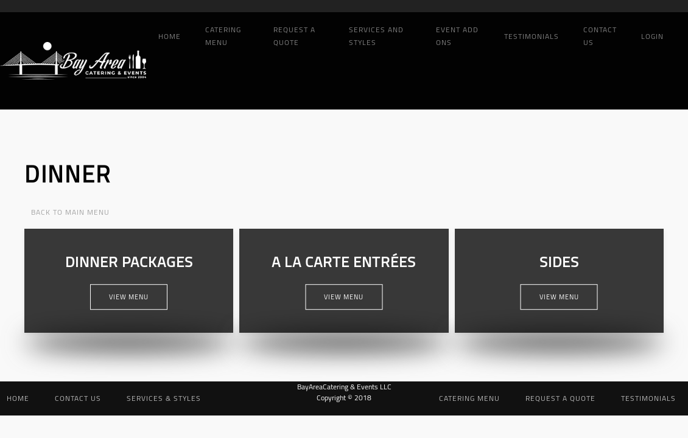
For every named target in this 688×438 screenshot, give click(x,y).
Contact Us (600, 36)
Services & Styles (164, 398)
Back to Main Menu (70, 212)
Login (652, 36)
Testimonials (531, 36)
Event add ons (457, 36)
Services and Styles (376, 36)
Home (169, 36)
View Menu (129, 297)
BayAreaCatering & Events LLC (344, 387)
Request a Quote (294, 36)
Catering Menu (223, 36)
